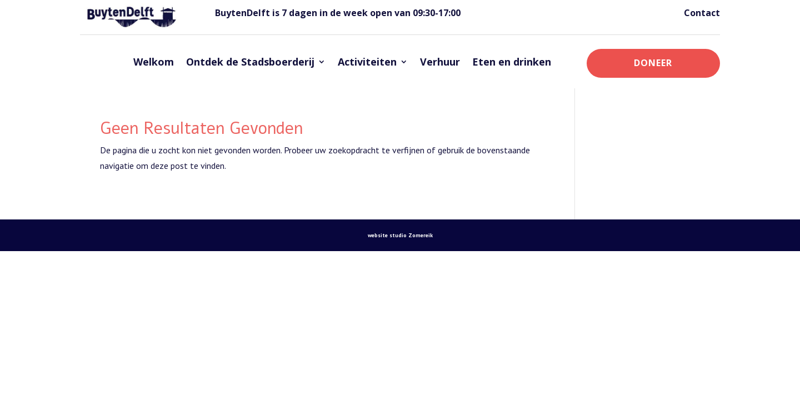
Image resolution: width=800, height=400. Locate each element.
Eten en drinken (511, 61)
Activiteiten (367, 61)
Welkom (153, 61)
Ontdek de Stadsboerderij (250, 61)
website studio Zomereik (400, 235)
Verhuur (440, 61)
